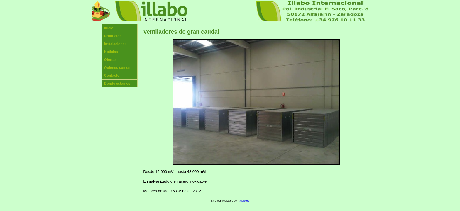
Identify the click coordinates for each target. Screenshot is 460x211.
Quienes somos (117, 68)
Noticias (111, 52)
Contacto (111, 76)
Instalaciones (115, 44)
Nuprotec (244, 200)
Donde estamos (117, 83)
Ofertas (110, 60)
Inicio (108, 28)
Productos (112, 36)
